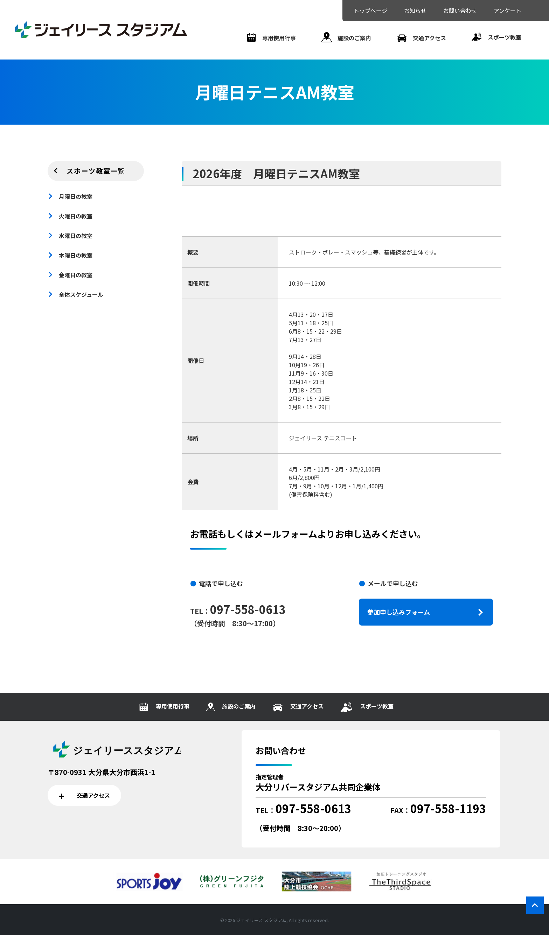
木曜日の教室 (75, 255)
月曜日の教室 (75, 196)
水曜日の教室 (75, 235)
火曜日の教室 (75, 216)
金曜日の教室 (75, 275)
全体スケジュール (81, 294)
